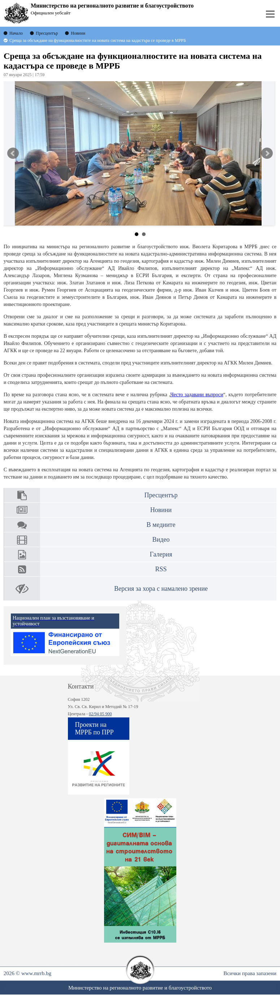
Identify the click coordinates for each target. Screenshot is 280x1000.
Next (267, 153)
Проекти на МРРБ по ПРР (94, 728)
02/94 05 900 (100, 713)
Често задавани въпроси (196, 394)
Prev (13, 153)
